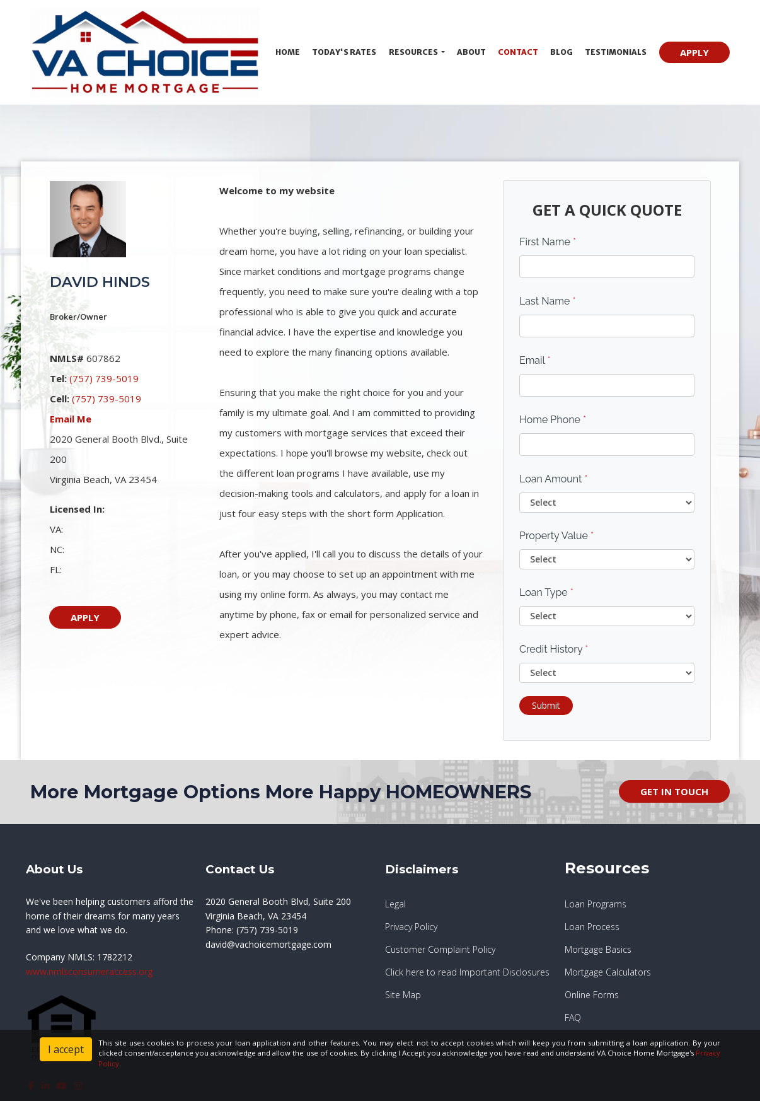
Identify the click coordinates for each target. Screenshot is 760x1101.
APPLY (694, 52)
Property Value (556, 536)
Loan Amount (553, 479)
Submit (546, 705)
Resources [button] (414, 52)
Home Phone (552, 420)
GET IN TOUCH (674, 791)
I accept (66, 1049)
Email (535, 360)
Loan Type (546, 592)
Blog (561, 52)
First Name (547, 242)
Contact (518, 52)
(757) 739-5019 (104, 378)
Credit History (553, 649)
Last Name (547, 301)
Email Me (70, 418)
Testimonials (616, 52)
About (471, 52)
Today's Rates (344, 52)
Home (287, 52)
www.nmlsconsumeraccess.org (89, 971)
